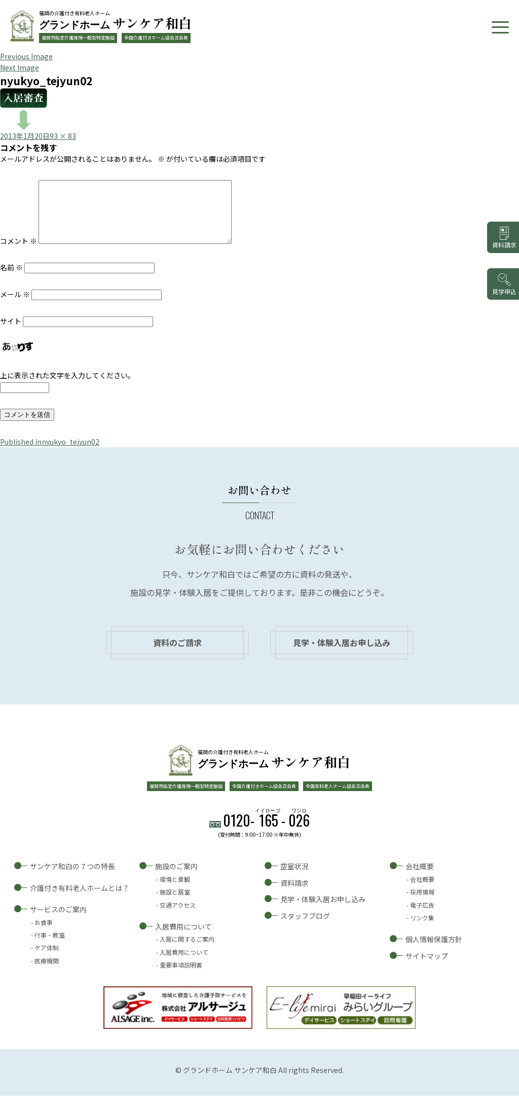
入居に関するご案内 (187, 951)
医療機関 (46, 973)
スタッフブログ (305, 928)
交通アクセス (178, 917)
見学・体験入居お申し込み (341, 655)
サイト (10, 333)
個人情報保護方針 (433, 951)
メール (15, 306)
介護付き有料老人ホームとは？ (79, 900)
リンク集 (422, 929)
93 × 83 (63, 136)
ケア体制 (46, 959)
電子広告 (422, 917)
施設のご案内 (176, 878)
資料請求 (294, 895)
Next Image (19, 67)
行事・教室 (49, 947)
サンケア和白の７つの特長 (72, 878)
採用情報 (422, 904)
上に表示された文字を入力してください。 (67, 387)
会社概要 (419, 878)
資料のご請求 (177, 655)
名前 (11, 279)
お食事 (43, 934)
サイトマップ (426, 968)
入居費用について (183, 939)
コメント (18, 253)
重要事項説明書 (181, 977)
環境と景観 (175, 891)
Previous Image (26, 56)
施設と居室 (175, 904)
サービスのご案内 (58, 921)
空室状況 (294, 878)
